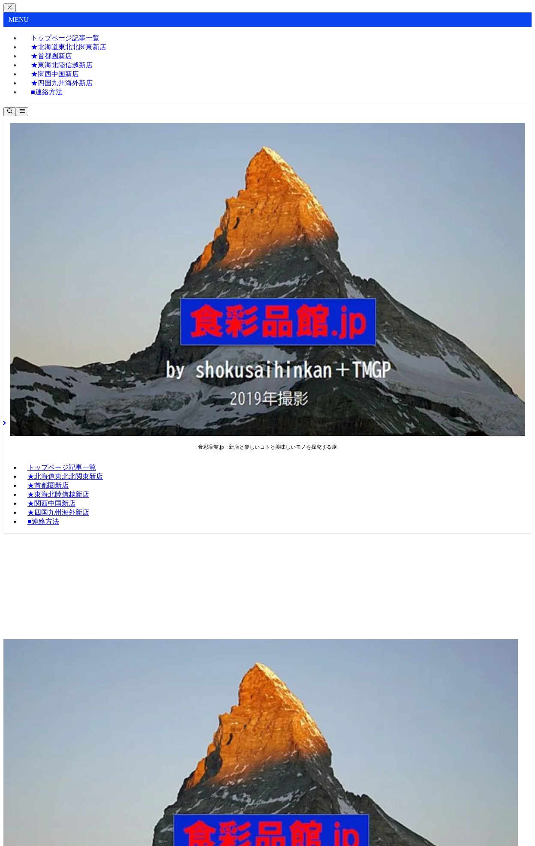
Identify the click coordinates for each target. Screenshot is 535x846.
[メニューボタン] (22, 111)
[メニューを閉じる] (9, 7)
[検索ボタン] (9, 111)
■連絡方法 (47, 92)
